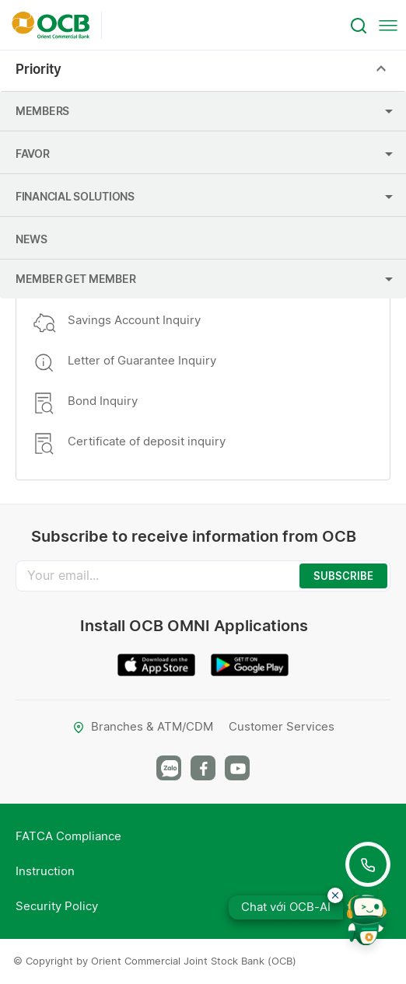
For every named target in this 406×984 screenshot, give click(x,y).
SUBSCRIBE (343, 576)
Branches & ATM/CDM (142, 726)
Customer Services (281, 726)
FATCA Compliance (68, 836)
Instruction (45, 871)
